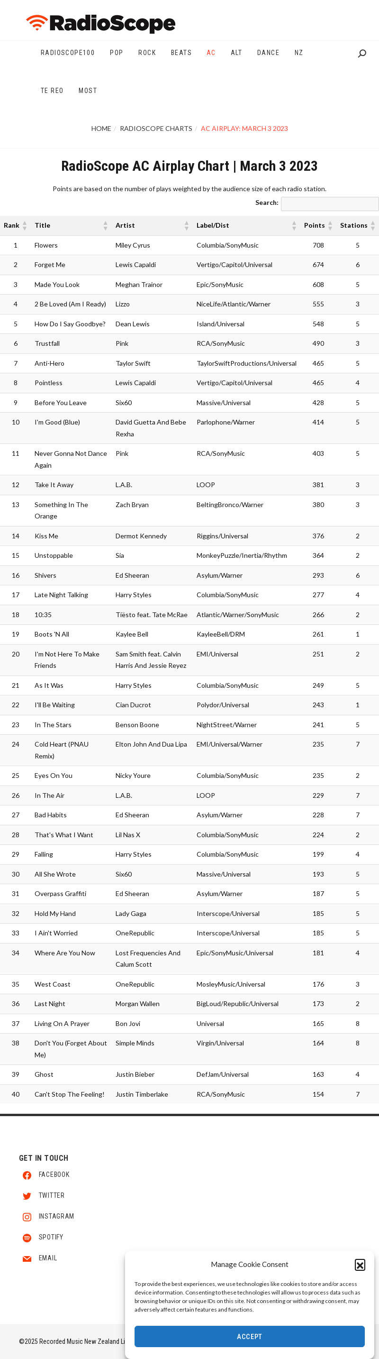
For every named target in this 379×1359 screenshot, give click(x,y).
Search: (267, 202)
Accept (249, 1338)
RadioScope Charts (156, 128)
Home (101, 128)
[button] (360, 1265)
